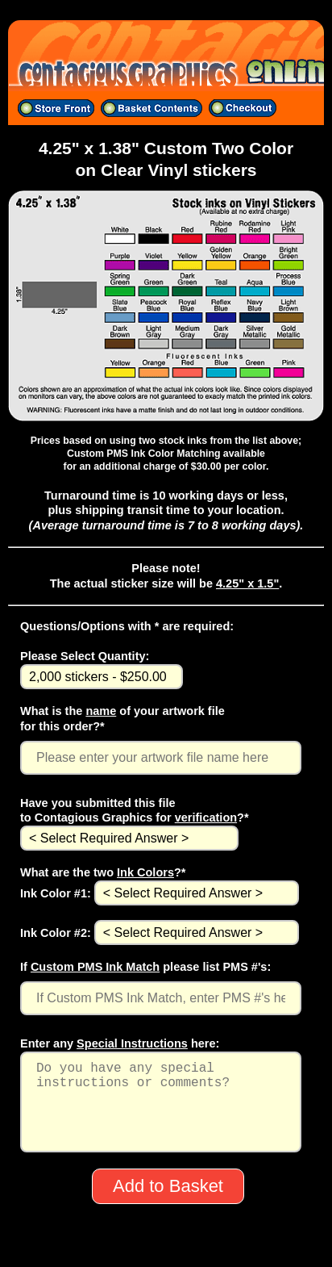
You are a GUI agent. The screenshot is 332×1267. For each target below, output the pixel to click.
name (100, 711)
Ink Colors (145, 872)
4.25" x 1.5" (247, 583)
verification (206, 817)
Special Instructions (132, 1043)
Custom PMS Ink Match (95, 966)
